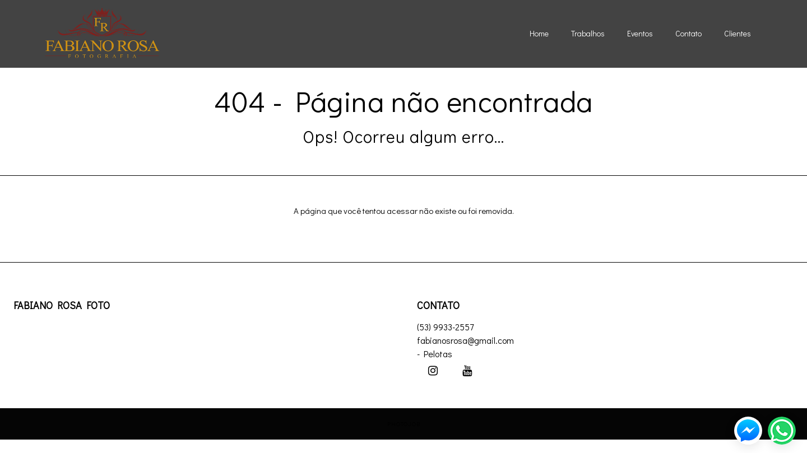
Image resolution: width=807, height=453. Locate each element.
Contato (688, 33)
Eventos (640, 33)
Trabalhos (588, 33)
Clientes (737, 33)
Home (539, 33)
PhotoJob (403, 423)
